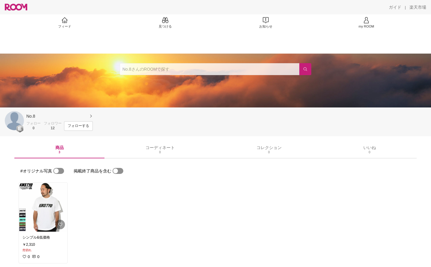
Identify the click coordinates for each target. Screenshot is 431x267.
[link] (43, 207)
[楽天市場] (417, 7)
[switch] (58, 171)
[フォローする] (78, 126)
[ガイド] (395, 7)
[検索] (305, 69)
